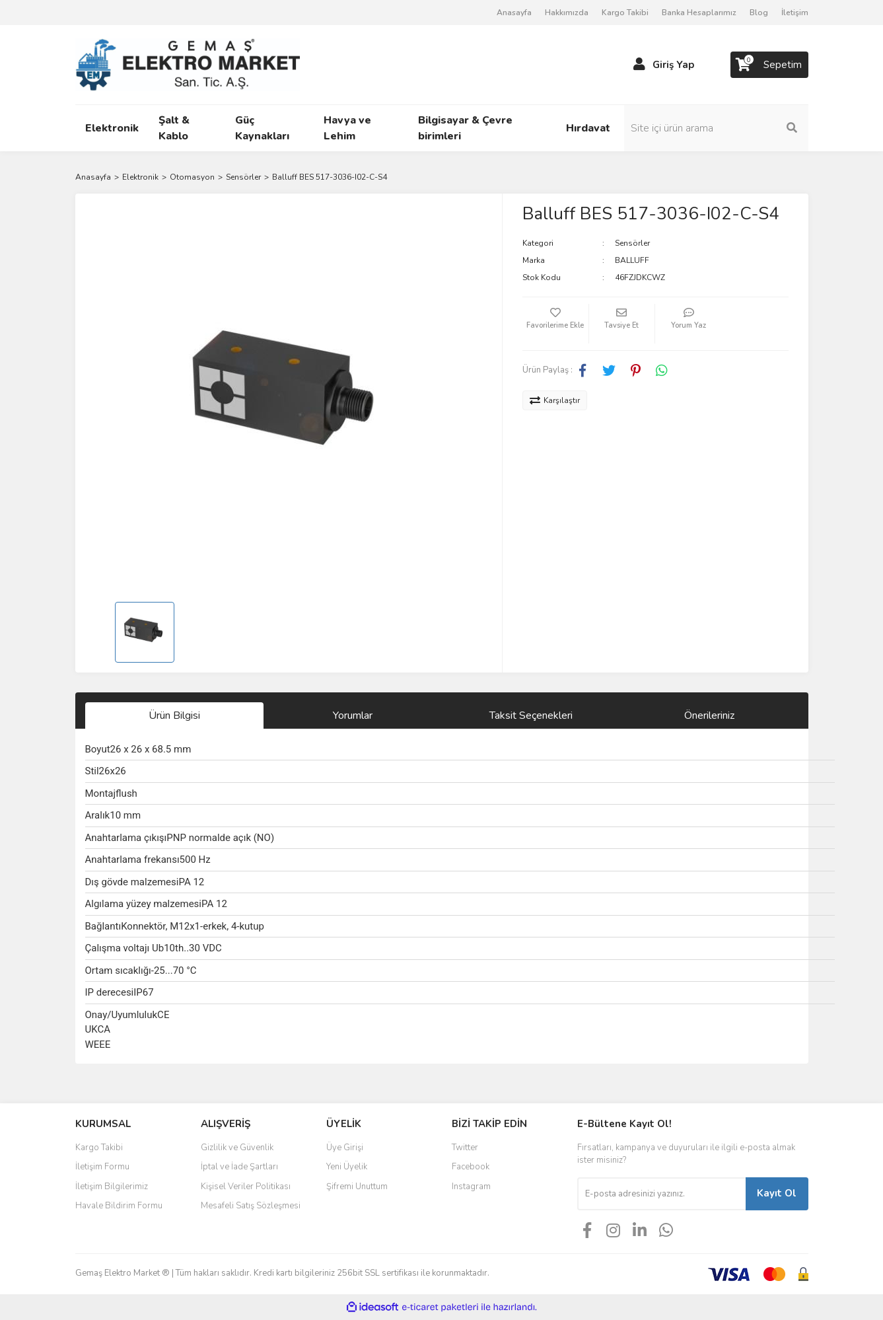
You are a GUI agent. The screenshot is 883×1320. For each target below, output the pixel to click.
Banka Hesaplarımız (699, 12)
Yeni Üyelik (346, 1167)
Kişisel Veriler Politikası (246, 1186)
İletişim (794, 12)
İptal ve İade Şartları (239, 1167)
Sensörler (632, 243)
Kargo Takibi (625, 12)
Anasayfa (514, 12)
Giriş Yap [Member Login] (673, 64)
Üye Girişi (344, 1148)
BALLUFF (632, 260)
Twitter (465, 1148)
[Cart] (769, 65)
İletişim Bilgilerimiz (111, 1186)
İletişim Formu (102, 1167)
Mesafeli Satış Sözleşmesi (250, 1206)
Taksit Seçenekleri (531, 715)
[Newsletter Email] (661, 1193)
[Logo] (187, 64)
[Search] (719, 128)
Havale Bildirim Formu (118, 1206)
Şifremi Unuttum (357, 1186)
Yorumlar (352, 715)
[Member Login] (639, 65)
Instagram (471, 1186)
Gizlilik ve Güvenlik (237, 1148)
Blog (759, 12)
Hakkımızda (566, 12)
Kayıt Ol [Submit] (776, 1193)
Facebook (470, 1167)
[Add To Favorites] (555, 324)
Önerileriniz (709, 715)
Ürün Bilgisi (174, 715)
